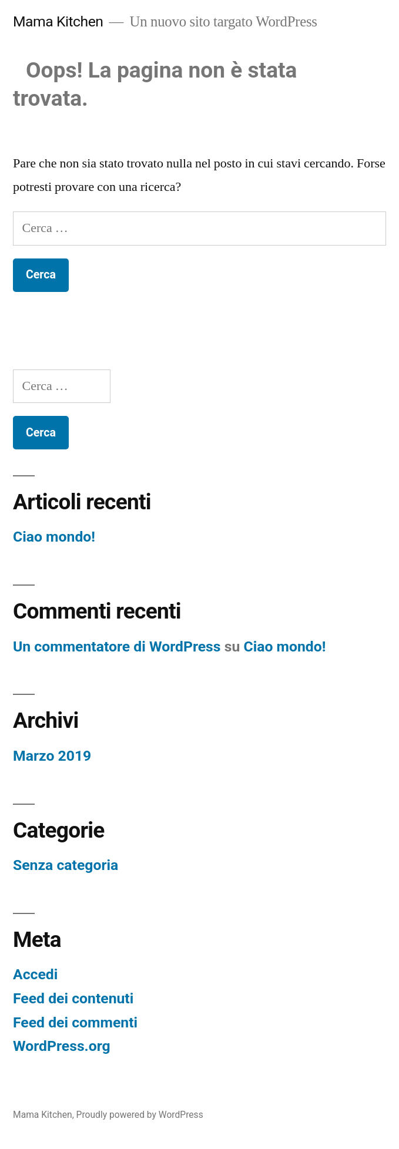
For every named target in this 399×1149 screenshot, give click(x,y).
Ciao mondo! (54, 536)
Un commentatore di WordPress (117, 646)
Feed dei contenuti (73, 998)
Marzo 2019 (52, 755)
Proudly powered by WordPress (139, 1114)
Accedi (35, 974)
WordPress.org (61, 1045)
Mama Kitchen (58, 21)
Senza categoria (65, 864)
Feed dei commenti (75, 1022)
